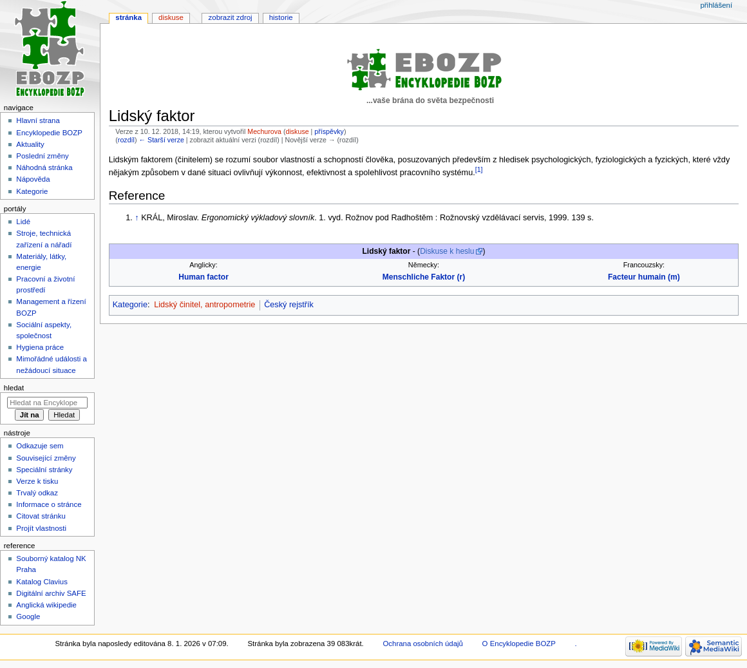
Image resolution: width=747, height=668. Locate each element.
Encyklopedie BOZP (49, 133)
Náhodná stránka (44, 167)
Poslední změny (42, 156)
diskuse (297, 131)
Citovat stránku (40, 516)
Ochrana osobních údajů (422, 643)
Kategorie (130, 304)
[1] (479, 169)
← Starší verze (161, 140)
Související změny (45, 458)
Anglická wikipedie (46, 605)
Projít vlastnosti (41, 528)
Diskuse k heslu (447, 251)
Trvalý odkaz (37, 493)
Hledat (14, 388)
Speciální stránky (44, 469)
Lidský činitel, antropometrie (204, 304)
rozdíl (126, 140)
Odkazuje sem (39, 446)
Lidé (23, 221)
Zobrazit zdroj (230, 17)
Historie (281, 17)
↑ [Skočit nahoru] (136, 217)
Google (28, 616)
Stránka (128, 17)
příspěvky (329, 131)
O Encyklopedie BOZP (519, 643)
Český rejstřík (289, 304)
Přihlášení (716, 5)
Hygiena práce (40, 347)
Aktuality (30, 144)
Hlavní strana (37, 120)
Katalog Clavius (42, 582)
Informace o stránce (48, 504)
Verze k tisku (37, 481)
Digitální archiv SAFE (51, 593)
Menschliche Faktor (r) (424, 277)
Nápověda (33, 179)
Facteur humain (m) (644, 277)
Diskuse (171, 17)
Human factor (203, 277)
